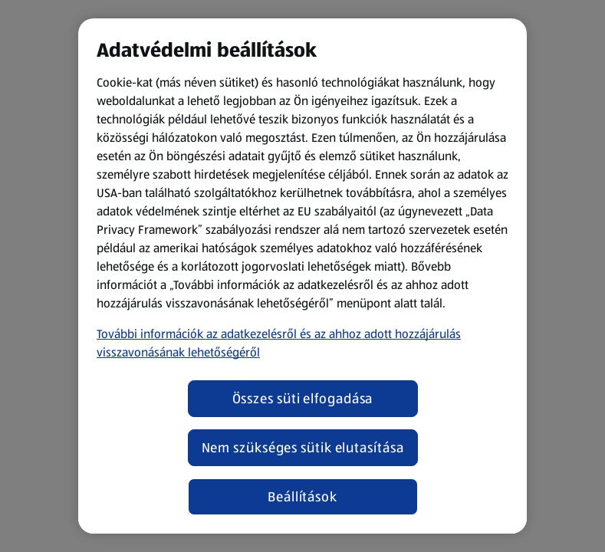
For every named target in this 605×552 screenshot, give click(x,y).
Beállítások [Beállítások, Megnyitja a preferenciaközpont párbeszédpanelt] (302, 497)
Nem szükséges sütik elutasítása (303, 448)
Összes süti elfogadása (302, 399)
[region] (302, 276)
